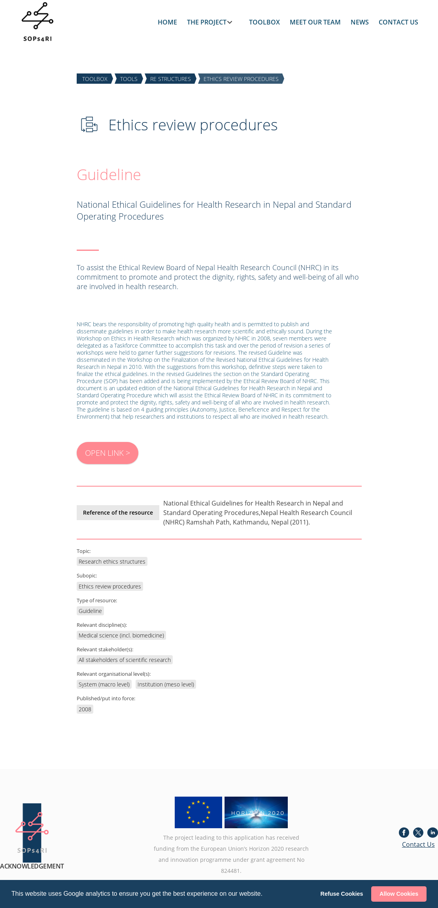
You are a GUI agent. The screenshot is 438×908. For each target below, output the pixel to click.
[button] (265, 894)
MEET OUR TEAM (315, 22)
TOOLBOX (264, 22)
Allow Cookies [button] (398, 894)
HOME (167, 22)
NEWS (360, 22)
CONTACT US (398, 22)
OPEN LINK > (107, 452)
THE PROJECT (207, 22)
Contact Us (418, 844)
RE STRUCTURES (170, 78)
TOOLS (129, 78)
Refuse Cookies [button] (342, 894)
